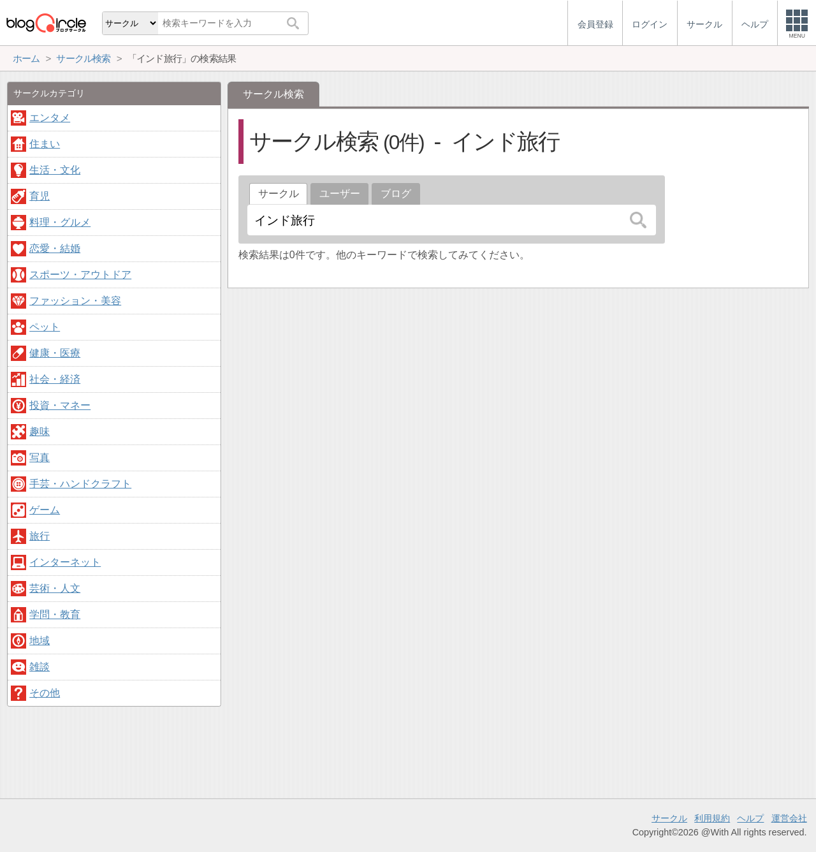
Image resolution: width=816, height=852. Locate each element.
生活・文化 (54, 170)
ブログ (396, 193)
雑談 (39, 666)
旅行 (39, 536)
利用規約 (712, 818)
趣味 (39, 431)
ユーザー (339, 193)
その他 (44, 692)
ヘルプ (750, 818)
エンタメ (49, 117)
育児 (39, 196)
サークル (669, 818)
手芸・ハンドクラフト (80, 483)
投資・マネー (60, 405)
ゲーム (44, 509)
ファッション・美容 (75, 300)
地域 (39, 640)
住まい (44, 143)
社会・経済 (54, 379)
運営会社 (789, 818)
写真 (39, 457)
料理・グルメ (60, 222)
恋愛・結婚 (54, 248)
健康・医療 (54, 353)
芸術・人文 (54, 588)
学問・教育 (54, 614)
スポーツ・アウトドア (80, 274)
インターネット (65, 562)
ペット (44, 326)
